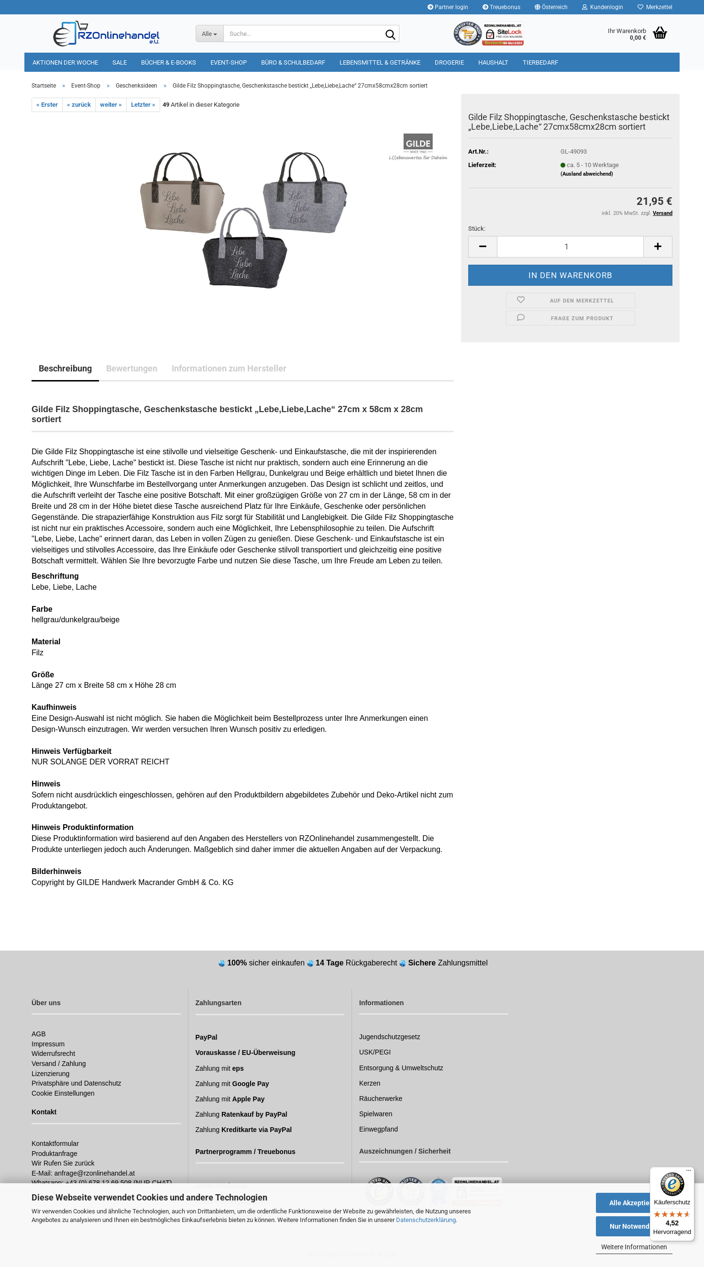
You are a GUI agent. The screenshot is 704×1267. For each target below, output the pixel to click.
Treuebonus (501, 7)
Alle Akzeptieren (634, 1203)
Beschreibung (65, 368)
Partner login (448, 7)
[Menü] (688, 1172)
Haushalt (493, 62)
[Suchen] (390, 34)
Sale (119, 62)
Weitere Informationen (634, 1247)
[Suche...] (209, 33)
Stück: (476, 228)
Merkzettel (655, 7)
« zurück (79, 104)
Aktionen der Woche (65, 62)
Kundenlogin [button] (602, 7)
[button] (551, 7)
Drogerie (449, 62)
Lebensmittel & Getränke (380, 62)
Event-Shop (228, 62)
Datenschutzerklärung (426, 1219)
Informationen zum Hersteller (229, 368)
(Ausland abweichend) (587, 174)
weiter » (111, 104)
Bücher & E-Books (168, 62)
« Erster (47, 104)
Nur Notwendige (634, 1226)
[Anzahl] (570, 247)
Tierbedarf (540, 62)
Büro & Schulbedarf (293, 62)
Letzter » (143, 104)
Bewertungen (131, 368)
